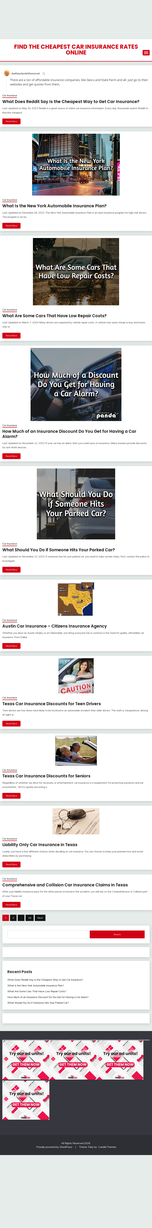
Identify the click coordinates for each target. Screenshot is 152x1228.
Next (40, 917)
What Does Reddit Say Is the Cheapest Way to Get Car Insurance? (70, 101)
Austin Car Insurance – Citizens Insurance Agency (54, 626)
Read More (11, 121)
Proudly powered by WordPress (54, 1146)
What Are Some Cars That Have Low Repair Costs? (54, 316)
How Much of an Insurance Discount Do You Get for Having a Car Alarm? (68, 434)
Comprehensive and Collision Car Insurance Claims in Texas (64, 885)
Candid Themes (107, 1146)
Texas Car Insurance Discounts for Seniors (46, 776)
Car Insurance (9, 95)
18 (29, 917)
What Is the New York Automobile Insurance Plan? (53, 206)
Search (117, 934)
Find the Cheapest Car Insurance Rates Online (76, 50)
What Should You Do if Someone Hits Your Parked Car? (58, 550)
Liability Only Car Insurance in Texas (39, 845)
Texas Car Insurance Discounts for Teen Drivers (51, 704)
